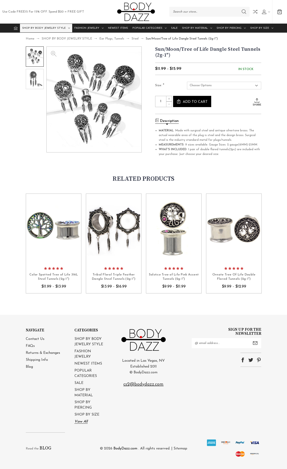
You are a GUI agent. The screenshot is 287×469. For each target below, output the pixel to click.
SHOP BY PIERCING (231, 28)
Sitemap (180, 448)
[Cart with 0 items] (279, 11)
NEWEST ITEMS (118, 28)
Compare (255, 11)
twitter (250, 360)
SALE (174, 28)
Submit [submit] (255, 343)
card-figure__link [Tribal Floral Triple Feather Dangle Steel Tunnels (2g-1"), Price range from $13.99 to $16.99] (114, 228)
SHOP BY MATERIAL (197, 28)
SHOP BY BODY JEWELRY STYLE (46, 28)
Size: (159, 85)
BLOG (45, 448)
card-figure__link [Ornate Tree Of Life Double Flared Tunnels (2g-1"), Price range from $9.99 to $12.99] (234, 228)
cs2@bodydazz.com (143, 384)
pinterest (259, 360)
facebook (242, 360)
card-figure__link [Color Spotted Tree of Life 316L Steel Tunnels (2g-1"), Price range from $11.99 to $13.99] (53, 228)
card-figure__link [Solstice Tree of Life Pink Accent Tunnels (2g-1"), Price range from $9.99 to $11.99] (174, 228)
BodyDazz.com (125, 448)
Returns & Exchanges (43, 353)
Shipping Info (37, 360)
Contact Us (35, 339)
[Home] (15, 28)
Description (167, 120)
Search (244, 11)
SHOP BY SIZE (261, 28)
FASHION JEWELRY (89, 28)
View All (81, 421)
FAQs (30, 346)
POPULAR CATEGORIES (150, 28)
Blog (29, 367)
